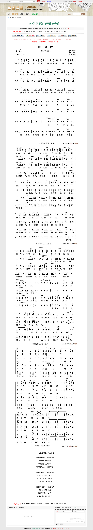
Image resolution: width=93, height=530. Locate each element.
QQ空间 (28, 31)
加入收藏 (62, 36)
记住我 (34, 1)
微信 (23, 31)
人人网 (51, 31)
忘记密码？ (48, 1)
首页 (84, 1)
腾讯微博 (40, 31)
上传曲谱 (80, 1)
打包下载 (30, 36)
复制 (61, 31)
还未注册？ (75, 507)
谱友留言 (75, 1)
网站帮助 (70, 1)
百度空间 (46, 31)
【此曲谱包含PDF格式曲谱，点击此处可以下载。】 (46, 42)
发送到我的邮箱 (18, 36)
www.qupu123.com (35, 528)
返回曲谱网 (35, 14)
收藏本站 (65, 1)
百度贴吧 (57, 31)
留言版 (21, 14)
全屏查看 (40, 36)
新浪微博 (33, 31)
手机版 (27, 14)
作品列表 (15, 14)
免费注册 (43, 1)
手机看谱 (51, 36)
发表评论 (72, 36)
